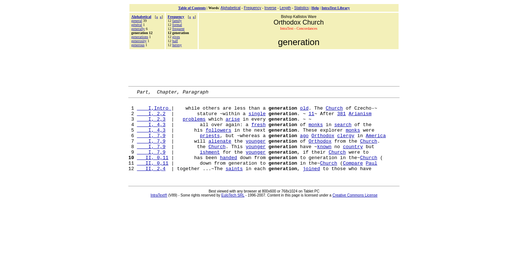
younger (256, 150)
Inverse (270, 8)
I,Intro (154, 111)
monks (315, 131)
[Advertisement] (264, 66)
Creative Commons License (355, 211)
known (324, 157)
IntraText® (159, 211)
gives (176, 37)
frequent (178, 29)
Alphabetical (231, 8)
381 (341, 117)
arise (232, 124)
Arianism (360, 117)
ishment (210, 164)
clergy (346, 144)
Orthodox (322, 144)
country (353, 157)
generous (137, 45)
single (257, 117)
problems (194, 124)
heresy (177, 45)
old (304, 111)
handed (228, 170)
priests (210, 144)
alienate (219, 150)
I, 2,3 (151, 124)
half (175, 41)
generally (138, 29)
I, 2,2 (151, 117)
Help (315, 8)
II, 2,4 (151, 183)
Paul (371, 177)
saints (234, 183)
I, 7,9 (151, 144)
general (136, 21)
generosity (139, 41)
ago (304, 144)
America (376, 144)
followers (218, 137)
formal (177, 25)
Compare (353, 177)
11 (311, 117)
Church (334, 111)
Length (285, 8)
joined (311, 183)
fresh (258, 131)
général (136, 25)
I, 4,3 (151, 131)
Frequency (252, 8)
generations (139, 37)
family (177, 21)
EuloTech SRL (233, 211)
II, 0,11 (152, 170)
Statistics (301, 8)
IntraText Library (336, 8)
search (343, 131)
